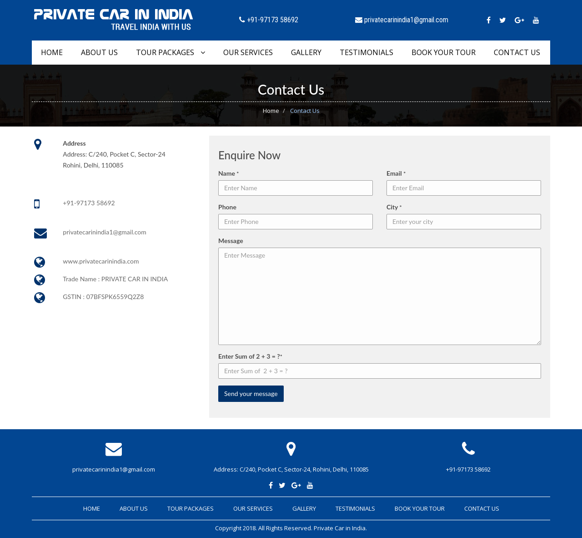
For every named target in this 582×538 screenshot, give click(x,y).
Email (396, 173)
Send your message (251, 393)
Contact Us (517, 52)
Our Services (248, 52)
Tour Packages (170, 52)
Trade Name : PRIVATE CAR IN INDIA (115, 279)
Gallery (306, 52)
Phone (227, 207)
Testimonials (366, 52)
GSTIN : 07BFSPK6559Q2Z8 (103, 296)
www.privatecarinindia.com (101, 261)
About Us (99, 52)
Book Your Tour (443, 52)
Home (52, 52)
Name (228, 173)
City (394, 207)
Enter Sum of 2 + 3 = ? (250, 356)
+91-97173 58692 (89, 203)
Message (230, 240)
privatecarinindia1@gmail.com (104, 232)
